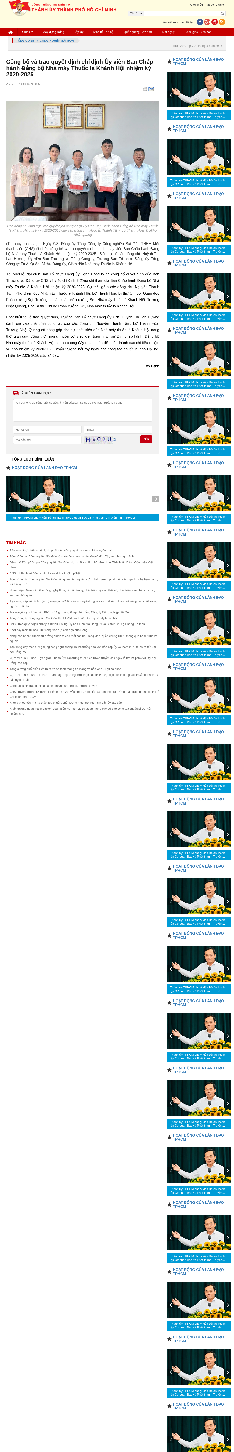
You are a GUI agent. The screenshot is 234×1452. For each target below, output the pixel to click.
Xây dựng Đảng (53, 32)
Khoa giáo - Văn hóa (198, 32)
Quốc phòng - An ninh (138, 32)
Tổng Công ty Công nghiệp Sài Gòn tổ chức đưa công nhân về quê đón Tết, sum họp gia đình (72, 556)
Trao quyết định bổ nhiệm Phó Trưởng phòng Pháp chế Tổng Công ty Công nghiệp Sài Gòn (70, 612)
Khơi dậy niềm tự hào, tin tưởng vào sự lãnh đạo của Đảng (49, 630)
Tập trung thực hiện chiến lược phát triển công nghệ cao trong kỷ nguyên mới (61, 550)
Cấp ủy (79, 32)
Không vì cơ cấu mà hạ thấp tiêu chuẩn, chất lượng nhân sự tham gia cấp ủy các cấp (66, 702)
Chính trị (28, 32)
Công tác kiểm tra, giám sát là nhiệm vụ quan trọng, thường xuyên (53, 685)
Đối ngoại (168, 32)
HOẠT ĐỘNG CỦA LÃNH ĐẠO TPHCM (44, 468)
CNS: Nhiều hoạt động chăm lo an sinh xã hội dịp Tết (45, 573)
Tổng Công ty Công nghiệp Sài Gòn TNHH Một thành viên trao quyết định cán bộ (63, 618)
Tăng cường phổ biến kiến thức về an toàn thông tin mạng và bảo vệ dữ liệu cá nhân (65, 669)
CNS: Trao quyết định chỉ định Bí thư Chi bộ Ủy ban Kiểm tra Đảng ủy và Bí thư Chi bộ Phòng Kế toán (77, 624)
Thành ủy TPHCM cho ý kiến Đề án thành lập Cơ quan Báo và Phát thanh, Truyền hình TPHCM (72, 517)
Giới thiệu (196, 4)
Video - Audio (215, 4)
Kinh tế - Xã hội (103, 32)
